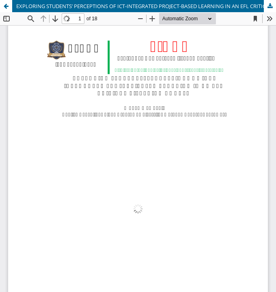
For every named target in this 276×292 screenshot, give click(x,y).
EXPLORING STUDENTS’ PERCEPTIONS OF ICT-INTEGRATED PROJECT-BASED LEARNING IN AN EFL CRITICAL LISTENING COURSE (146, 6)
